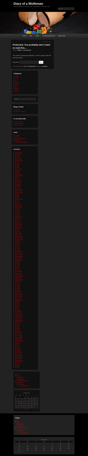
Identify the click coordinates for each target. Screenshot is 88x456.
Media (16, 81)
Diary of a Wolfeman (28, 3)
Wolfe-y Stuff (61, 36)
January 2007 (18, 313)
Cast (31, 36)
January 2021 (18, 169)
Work (16, 91)
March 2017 (18, 182)
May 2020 (17, 172)
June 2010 (17, 244)
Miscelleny (17, 83)
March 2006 (18, 330)
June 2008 (17, 285)
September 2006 (19, 320)
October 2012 (18, 216)
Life (25, 66)
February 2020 (18, 174)
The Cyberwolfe (27, 50)
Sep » (28, 408)
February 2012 (18, 222)
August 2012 (18, 219)
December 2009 (19, 254)
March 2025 (18, 157)
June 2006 (17, 325)
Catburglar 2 (21, 379)
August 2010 (18, 241)
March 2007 (18, 310)
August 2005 (18, 342)
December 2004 (19, 355)
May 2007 (17, 306)
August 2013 (18, 209)
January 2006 (18, 333)
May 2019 (17, 177)
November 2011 (19, 224)
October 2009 (18, 258)
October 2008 (18, 278)
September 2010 (19, 239)
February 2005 (18, 352)
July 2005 (17, 343)
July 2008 (17, 283)
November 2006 (19, 317)
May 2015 (17, 196)
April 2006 (17, 328)
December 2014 (19, 199)
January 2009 (18, 273)
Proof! (16, 86)
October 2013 (18, 207)
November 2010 (19, 238)
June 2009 (17, 264)
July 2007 (17, 303)
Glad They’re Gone (24, 432)
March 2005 (18, 350)
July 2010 (17, 243)
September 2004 (19, 360)
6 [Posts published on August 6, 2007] (27, 445)
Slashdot (17, 137)
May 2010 (17, 246)
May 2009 (17, 266)
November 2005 (19, 337)
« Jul (24, 408)
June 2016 (17, 187)
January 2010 (18, 253)
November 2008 (19, 276)
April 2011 (17, 229)
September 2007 (19, 300)
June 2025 (17, 155)
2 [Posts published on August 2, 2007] (52, 443)
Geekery (17, 76)
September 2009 (19, 259)
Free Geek (17, 135)
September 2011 (19, 227)
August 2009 (18, 261)
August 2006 (18, 322)
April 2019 (17, 179)
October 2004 (18, 358)
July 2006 (17, 323)
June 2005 (17, 345)
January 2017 (18, 184)
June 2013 (17, 212)
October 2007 (18, 298)
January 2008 (18, 293)
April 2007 (17, 308)
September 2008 (19, 280)
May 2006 (17, 327)
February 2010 (18, 251)
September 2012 (19, 217)
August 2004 (18, 362)
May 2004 (17, 367)
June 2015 (17, 194)
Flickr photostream (19, 123)
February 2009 (18, 271)
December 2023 (19, 160)
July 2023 (17, 162)
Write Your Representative (21, 142)
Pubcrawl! (17, 88)
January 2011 (18, 234)
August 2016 (18, 186)
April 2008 (17, 288)
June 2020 (17, 170)
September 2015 (19, 192)
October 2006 (18, 318)
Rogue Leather (18, 125)
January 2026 (18, 154)
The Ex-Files (21, 384)
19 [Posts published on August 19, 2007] (16, 404)
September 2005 (19, 340)
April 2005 (17, 348)
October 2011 (18, 226)
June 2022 (17, 164)
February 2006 (18, 332)
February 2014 (18, 206)
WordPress (17, 140)
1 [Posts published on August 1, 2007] (26, 397)
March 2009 (18, 269)
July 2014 (17, 201)
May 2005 (17, 347)
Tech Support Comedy (20, 138)
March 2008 (18, 290)
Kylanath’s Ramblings (20, 111)
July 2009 (17, 263)
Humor (16, 78)
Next (51, 42)
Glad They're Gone (24, 386)
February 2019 (18, 180)
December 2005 (19, 335)
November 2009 (19, 256)
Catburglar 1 (21, 377)
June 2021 (17, 167)
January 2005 (18, 353)
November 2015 (19, 191)
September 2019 (19, 175)
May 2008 (17, 286)
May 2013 (17, 214)
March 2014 (18, 204)
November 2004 (19, 357)
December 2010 (19, 236)
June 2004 (17, 365)
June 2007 (17, 305)
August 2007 (18, 301)
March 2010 (18, 249)
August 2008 (18, 281)
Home (24, 36)
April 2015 (17, 197)
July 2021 (17, 165)
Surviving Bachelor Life (48, 36)
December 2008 (19, 274)
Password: (25, 62)
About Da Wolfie (19, 121)
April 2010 (17, 248)
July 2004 (17, 364)
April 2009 (17, 268)
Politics (16, 85)
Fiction (37, 36)
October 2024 (18, 159)
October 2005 (18, 338)
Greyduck (17, 109)
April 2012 (17, 221)
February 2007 (18, 311)
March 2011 (18, 231)
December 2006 (19, 315)
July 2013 (17, 211)
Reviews (17, 90)
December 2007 (19, 295)
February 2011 (18, 233)
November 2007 (19, 296)
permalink (44, 66)
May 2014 (17, 202)
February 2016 (18, 189)
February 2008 (18, 291)
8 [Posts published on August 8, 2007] (26, 399)
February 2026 (18, 152)
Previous (45, 42)
